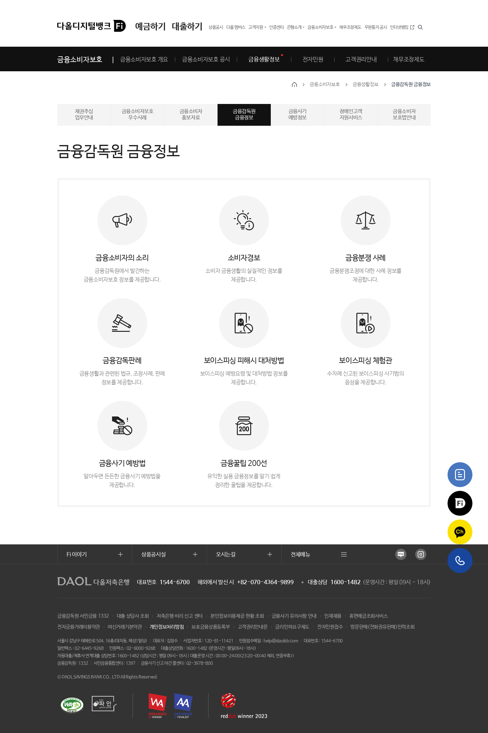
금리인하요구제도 (292, 627)
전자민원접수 (330, 627)
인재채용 (332, 616)
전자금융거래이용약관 (78, 627)
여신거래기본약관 (125, 627)
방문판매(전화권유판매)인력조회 (382, 627)
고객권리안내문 (253, 627)
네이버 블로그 (401, 554)
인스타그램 (421, 554)
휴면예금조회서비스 (368, 616)
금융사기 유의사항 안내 (294, 616)
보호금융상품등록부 (210, 627)
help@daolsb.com (281, 640)
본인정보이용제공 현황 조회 (237, 616)
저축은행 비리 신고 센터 (180, 616)
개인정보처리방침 (167, 627)
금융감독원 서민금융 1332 (83, 616)
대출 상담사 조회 (133, 616)
